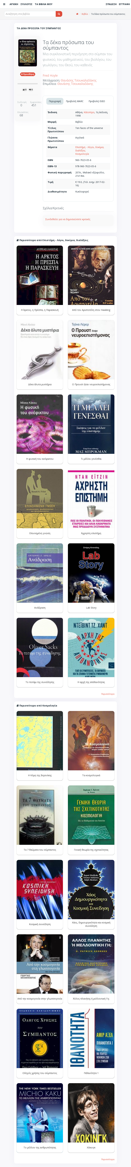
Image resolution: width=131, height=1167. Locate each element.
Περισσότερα (107, 694)
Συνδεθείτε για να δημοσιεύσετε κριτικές (67, 219)
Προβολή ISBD (97, 101)
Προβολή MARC (75, 101)
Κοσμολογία (82, 153)
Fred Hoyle (50, 75)
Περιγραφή (55, 101)
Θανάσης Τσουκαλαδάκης (79, 80)
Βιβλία (85, 14)
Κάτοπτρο (89, 112)
